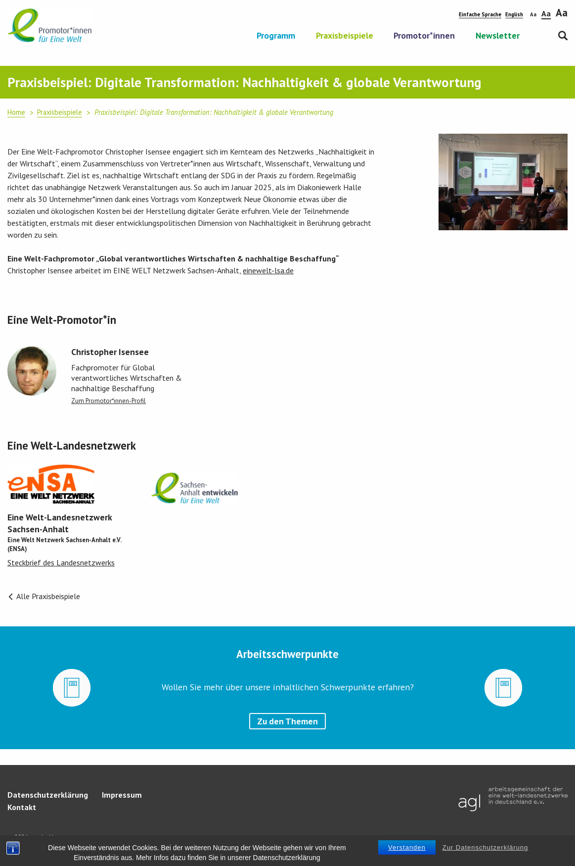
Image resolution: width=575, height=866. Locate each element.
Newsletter (498, 36)
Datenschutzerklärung (47, 795)
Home (16, 112)
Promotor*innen (424, 36)
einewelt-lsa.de (268, 270)
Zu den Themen (287, 721)
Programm (276, 36)
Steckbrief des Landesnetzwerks (61, 562)
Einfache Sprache (480, 14)
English (514, 14)
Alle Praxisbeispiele (43, 596)
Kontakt (21, 807)
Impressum (122, 795)
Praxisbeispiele (344, 36)
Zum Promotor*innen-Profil (108, 401)
